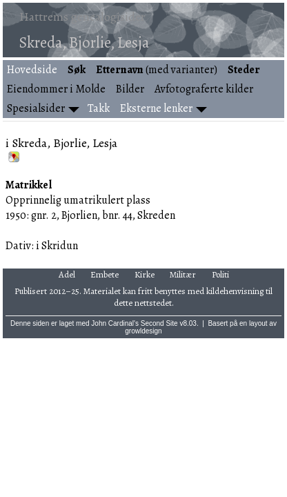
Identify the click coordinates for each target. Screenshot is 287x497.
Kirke (145, 274)
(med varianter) (156, 69)
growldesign (143, 331)
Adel (67, 274)
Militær (183, 274)
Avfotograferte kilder (204, 89)
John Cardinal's (115, 323)
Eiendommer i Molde (56, 89)
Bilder (130, 89)
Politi (220, 274)
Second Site (159, 323)
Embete (104, 274)
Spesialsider (36, 108)
